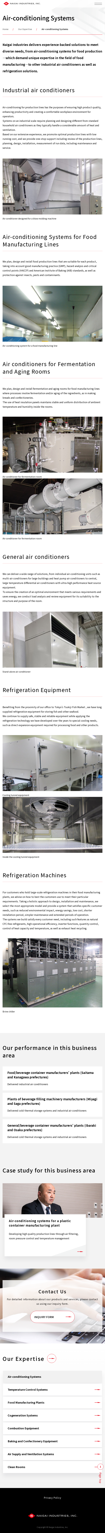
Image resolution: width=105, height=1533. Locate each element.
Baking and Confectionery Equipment (33, 1441)
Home (5, 29)
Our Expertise (25, 29)
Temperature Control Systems (28, 1389)
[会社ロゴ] (52, 1516)
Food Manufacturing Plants (26, 1402)
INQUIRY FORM (44, 1317)
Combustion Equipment (23, 1428)
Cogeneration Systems (23, 1415)
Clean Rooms (16, 1467)
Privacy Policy (52, 1497)
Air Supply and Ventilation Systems (31, 1454)
